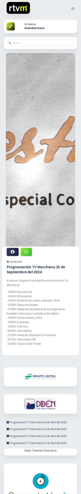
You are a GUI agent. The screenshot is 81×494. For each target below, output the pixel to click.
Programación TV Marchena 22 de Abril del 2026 (37, 436)
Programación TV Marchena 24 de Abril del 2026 (37, 422)
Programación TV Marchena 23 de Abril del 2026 (37, 429)
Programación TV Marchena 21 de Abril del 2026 (37, 443)
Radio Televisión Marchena (40, 450)
